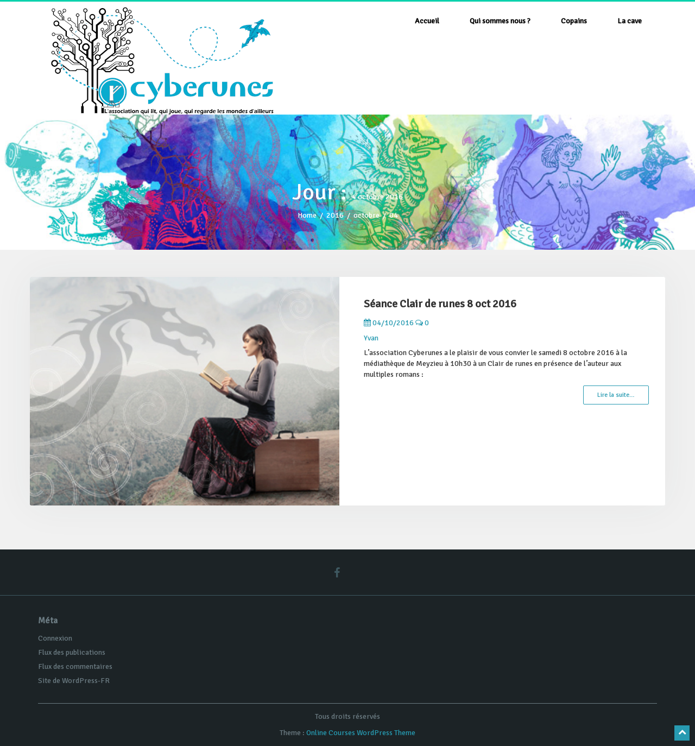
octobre (366, 215)
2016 (335, 215)
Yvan (371, 338)
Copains (574, 21)
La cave (629, 21)
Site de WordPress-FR (74, 680)
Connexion (55, 638)
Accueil (427, 21)
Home (307, 215)
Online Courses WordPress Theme (360, 732)
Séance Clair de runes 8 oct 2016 (440, 304)
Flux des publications (71, 652)
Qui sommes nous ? (500, 21)
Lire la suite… (616, 395)
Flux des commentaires (75, 666)
